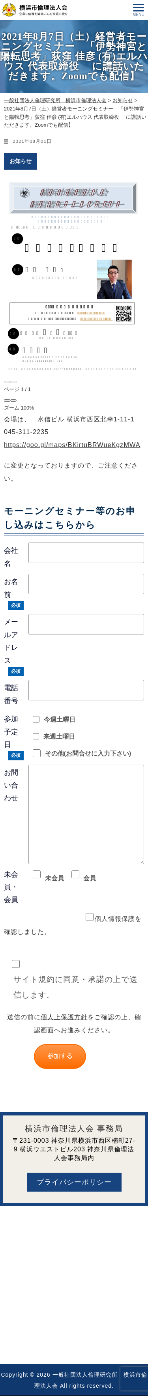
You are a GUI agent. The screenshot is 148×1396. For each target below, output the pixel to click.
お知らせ (20, 161)
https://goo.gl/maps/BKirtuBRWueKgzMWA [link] (72, 444)
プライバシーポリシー (74, 1182)
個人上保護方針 (64, 1016)
